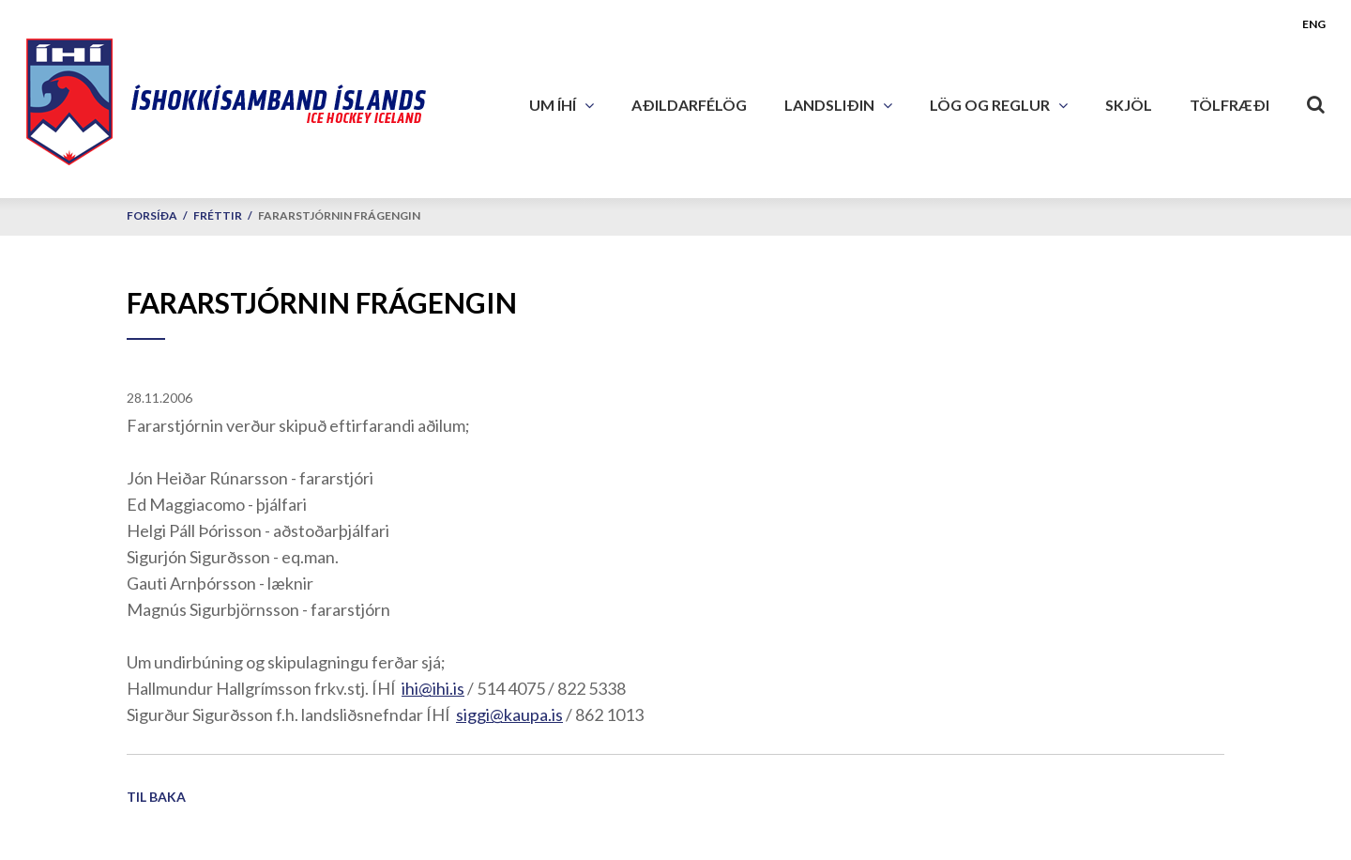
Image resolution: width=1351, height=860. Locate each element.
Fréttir (217, 215)
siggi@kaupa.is (509, 714)
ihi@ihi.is (433, 688)
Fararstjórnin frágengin (339, 215)
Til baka (156, 797)
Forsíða (152, 215)
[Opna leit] (1316, 100)
